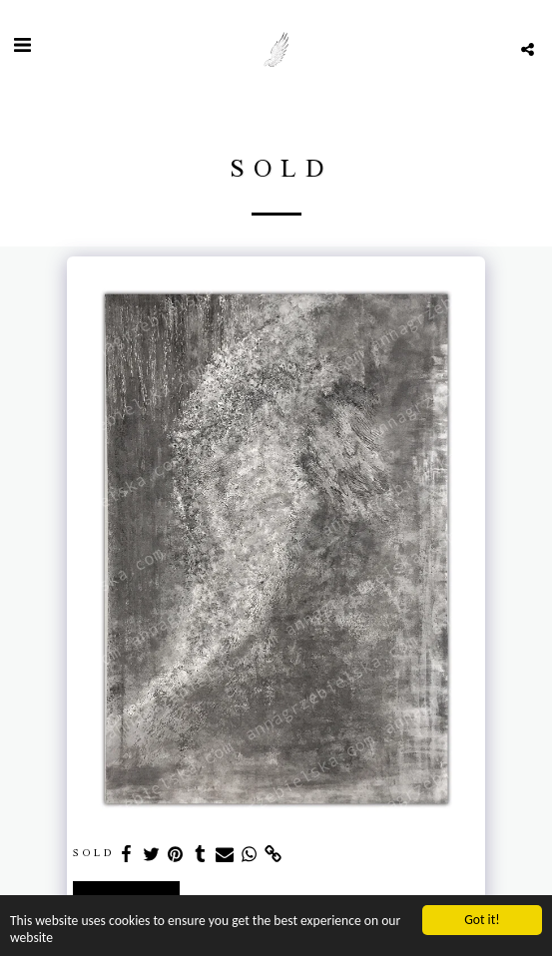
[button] (22, 49)
